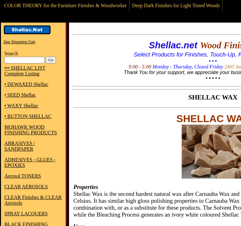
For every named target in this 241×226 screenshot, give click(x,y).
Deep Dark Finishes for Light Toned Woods (176, 5)
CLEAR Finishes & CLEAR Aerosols (33, 200)
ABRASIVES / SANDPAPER (19, 146)
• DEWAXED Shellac (26, 84)
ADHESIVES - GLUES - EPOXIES (30, 162)
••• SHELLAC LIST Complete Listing (25, 70)
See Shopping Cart (19, 42)
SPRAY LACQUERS (26, 213)
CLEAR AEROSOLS (26, 186)
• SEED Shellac (20, 95)
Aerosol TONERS (22, 176)
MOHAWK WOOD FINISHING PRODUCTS (30, 129)
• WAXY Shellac (21, 105)
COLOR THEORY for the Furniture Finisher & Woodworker (65, 5)
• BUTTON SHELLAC (27, 116)
